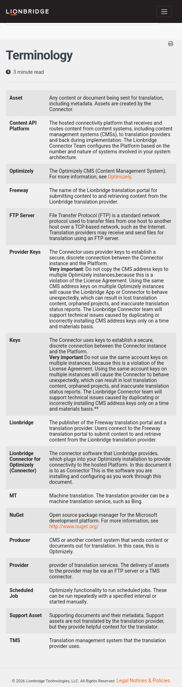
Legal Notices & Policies (143, 680)
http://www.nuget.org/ (74, 526)
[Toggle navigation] (164, 11)
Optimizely (119, 177)
